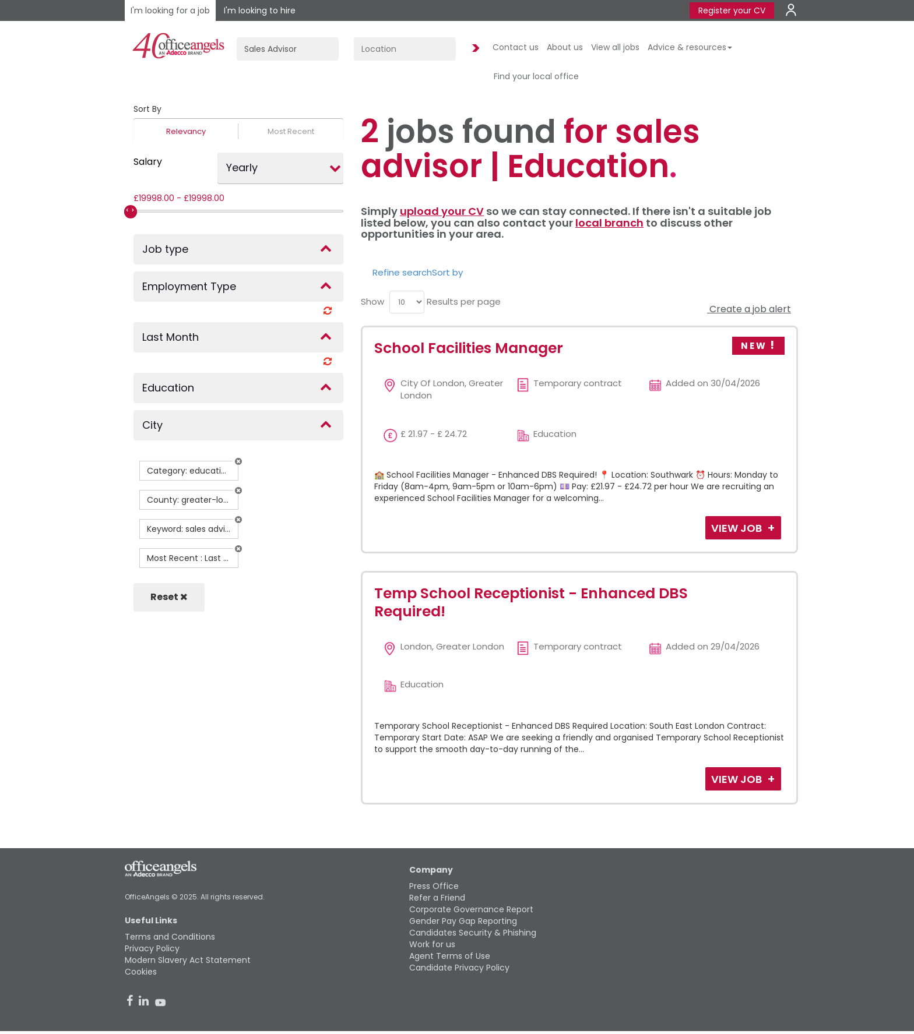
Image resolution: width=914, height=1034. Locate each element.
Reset (169, 597)
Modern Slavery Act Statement (188, 960)
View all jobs (615, 47)
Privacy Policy (152, 948)
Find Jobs (473, 49)
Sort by (447, 272)
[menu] (406, 302)
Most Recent (291, 131)
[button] (238, 461)
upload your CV (442, 211)
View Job (737, 528)
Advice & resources (690, 47)
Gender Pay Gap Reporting (463, 921)
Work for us (432, 944)
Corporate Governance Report (471, 909)
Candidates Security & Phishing (472, 932)
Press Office (434, 886)
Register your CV (731, 10)
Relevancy (186, 131)
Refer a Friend (437, 898)
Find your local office (536, 76)
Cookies (141, 971)
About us (565, 47)
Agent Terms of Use (449, 956)
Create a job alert (749, 309)
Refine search (402, 272)
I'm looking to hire (260, 10)
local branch (609, 223)
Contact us (516, 47)
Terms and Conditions (170, 937)
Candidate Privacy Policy (459, 967)
